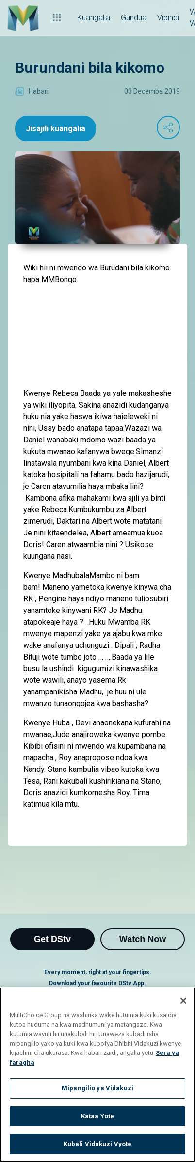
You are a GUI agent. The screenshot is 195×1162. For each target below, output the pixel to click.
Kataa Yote (97, 1116)
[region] (97, 1074)
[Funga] (183, 1000)
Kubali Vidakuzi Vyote (98, 1143)
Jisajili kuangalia (55, 128)
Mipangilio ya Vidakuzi (97, 1088)
